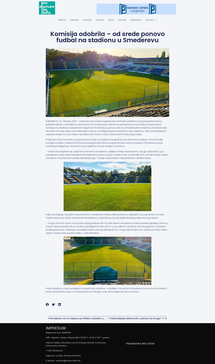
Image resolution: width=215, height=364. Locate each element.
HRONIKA (74, 20)
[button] (47, 304)
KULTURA (122, 20)
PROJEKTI (151, 20)
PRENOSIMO (135, 20)
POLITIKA (100, 20)
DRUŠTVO (62, 20)
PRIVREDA (87, 20)
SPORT (111, 20)
